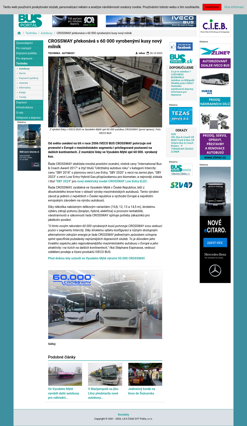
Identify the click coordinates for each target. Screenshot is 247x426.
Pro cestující (23, 48)
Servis (22, 73)
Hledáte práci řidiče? (182, 83)
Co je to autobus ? (181, 71)
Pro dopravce (24, 58)
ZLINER (175, 151)
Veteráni (23, 82)
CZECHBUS (177, 74)
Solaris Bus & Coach (182, 142)
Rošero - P (177, 145)
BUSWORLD (177, 77)
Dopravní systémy (28, 78)
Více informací (234, 7)
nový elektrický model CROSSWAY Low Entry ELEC (112, 181)
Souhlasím (212, 7)
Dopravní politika (26, 53)
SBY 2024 (63, 181)
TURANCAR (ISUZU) (182, 148)
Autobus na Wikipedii (182, 80)
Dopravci (21, 102)
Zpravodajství (24, 43)
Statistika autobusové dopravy (182, 87)
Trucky (22, 97)
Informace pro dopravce (179, 93)
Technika (31, 33)
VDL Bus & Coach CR (182, 137)
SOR (173, 134)
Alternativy (24, 87)
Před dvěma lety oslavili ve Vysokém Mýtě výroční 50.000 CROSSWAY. (96, 258)
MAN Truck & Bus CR (182, 140)
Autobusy (46, 33)
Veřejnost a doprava (28, 117)
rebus (140, 53)
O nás (19, 112)
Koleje (22, 92)
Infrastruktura (24, 107)
